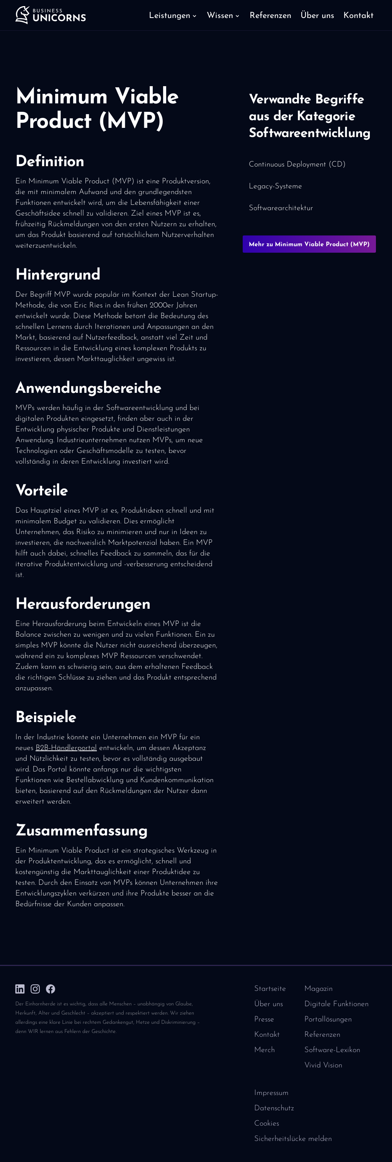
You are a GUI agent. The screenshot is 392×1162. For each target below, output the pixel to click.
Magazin (318, 989)
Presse (264, 1019)
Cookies (266, 1124)
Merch (264, 1050)
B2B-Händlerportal (66, 748)
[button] (173, 15)
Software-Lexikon (332, 1050)
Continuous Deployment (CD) (297, 164)
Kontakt (267, 1035)
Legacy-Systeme (275, 186)
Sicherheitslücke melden (293, 1139)
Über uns (268, 1004)
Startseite (270, 989)
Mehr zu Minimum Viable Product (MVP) (309, 245)
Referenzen (322, 1035)
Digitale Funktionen (336, 1004)
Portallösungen (328, 1019)
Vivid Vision (323, 1065)
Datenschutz (274, 1108)
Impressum (271, 1093)
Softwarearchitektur (281, 208)
